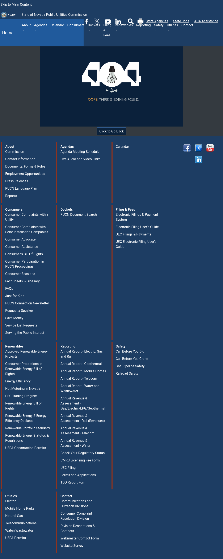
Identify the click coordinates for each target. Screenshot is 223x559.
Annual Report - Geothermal (81, 364)
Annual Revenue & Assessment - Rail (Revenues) (82, 418)
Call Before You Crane (132, 359)
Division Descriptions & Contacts (77, 528)
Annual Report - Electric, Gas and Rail (81, 353)
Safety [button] (159, 25)
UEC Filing (68, 468)
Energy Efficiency (18, 381)
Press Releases (16, 181)
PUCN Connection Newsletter (27, 303)
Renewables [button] (124, 25)
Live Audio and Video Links (80, 159)
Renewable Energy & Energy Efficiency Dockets (25, 418)
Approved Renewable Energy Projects (26, 353)
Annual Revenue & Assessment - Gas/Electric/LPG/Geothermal (82, 403)
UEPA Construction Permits (25, 448)
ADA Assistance (206, 21)
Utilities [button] (172, 25)
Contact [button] (187, 25)
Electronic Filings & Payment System (137, 217)
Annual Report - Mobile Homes (83, 371)
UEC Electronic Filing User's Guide (136, 244)
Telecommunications (21, 523)
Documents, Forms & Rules (25, 166)
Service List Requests (21, 325)
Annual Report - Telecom (78, 379)
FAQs (9, 289)
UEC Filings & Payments (133, 234)
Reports (11, 196)
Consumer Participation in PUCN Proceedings (24, 263)
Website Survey (71, 546)
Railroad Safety (127, 373)
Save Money (14, 318)
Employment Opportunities (25, 174)
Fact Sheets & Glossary (22, 281)
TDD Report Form (73, 482)
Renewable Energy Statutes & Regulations (27, 438)
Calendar (57, 25)
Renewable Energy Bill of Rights (23, 405)
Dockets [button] (94, 25)
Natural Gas (14, 516)
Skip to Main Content (16, 5)
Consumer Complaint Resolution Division (76, 516)
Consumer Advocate (20, 239)
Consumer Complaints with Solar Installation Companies (26, 229)
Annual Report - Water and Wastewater (80, 388)
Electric (10, 501)
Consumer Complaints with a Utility (26, 217)
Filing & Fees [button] (107, 30)
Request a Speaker (19, 311)
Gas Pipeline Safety (130, 366)
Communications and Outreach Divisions (76, 503)
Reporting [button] (143, 25)
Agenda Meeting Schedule (80, 152)
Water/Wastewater (19, 531)
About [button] (26, 25)
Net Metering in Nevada (22, 389)
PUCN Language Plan (21, 188)
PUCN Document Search (78, 215)
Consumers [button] (76, 25)
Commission (14, 152)
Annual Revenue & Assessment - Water (75, 443)
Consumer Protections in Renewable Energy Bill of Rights (23, 369)
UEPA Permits (15, 538)
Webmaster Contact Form (79, 538)
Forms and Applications (78, 475)
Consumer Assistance (21, 247)
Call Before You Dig (130, 351)
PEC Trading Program (21, 396)
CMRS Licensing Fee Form (80, 460)
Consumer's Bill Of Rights (24, 254)
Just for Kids (14, 296)
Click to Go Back (111, 131)
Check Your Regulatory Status (82, 453)
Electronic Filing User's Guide (137, 227)
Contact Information (20, 159)
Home (6, 32)
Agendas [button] (40, 25)
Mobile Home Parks (20, 508)
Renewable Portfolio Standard (27, 428)
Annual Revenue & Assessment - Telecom (77, 430)
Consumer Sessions (20, 274)
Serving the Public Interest (24, 333)
